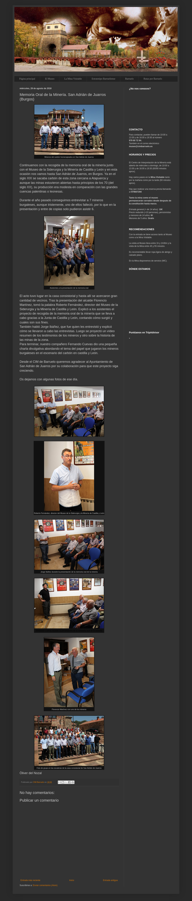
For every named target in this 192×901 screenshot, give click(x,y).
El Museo (49, 78)
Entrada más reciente (30, 880)
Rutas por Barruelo (153, 78)
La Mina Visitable (73, 78)
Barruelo (129, 78)
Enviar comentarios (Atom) (45, 885)
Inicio (71, 880)
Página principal (27, 78)
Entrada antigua (110, 880)
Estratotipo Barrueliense (103, 78)
